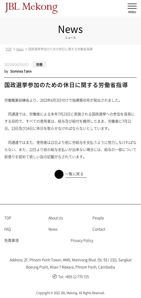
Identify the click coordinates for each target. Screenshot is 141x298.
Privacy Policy (82, 240)
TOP (8, 49)
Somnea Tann (21, 71)
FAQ (7, 228)
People (98, 217)
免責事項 (11, 240)
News (19, 49)
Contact (99, 228)
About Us (55, 217)
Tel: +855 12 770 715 (71, 276)
